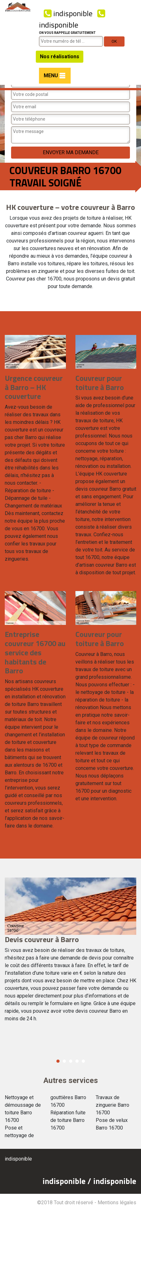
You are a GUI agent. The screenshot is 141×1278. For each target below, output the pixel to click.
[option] (70, 952)
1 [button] (58, 1061)
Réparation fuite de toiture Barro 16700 (68, 1120)
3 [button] (70, 1061)
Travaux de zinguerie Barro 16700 (112, 1105)
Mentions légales (117, 1202)
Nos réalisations (59, 57)
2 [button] (64, 1061)
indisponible (68, 13)
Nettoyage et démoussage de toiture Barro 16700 (23, 1108)
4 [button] (77, 1061)
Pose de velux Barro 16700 (112, 1124)
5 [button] (83, 1061)
